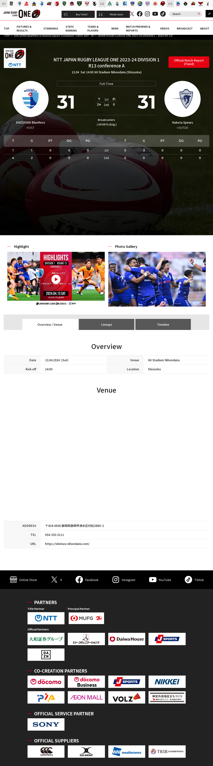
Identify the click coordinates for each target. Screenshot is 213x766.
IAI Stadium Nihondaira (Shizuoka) (118, 72)
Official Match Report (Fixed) (189, 62)
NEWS (115, 28)
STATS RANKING (71, 28)
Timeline (163, 324)
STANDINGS (50, 28)
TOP (6, 28)
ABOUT (204, 28)
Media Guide (111, 14)
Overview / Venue (50, 324)
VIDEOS (164, 28)
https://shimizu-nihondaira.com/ (67, 543)
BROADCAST (185, 28)
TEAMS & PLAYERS (92, 28)
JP (209, 13)
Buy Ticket (75, 14)
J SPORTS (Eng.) (106, 124)
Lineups (106, 324)
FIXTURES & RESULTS (24, 28)
